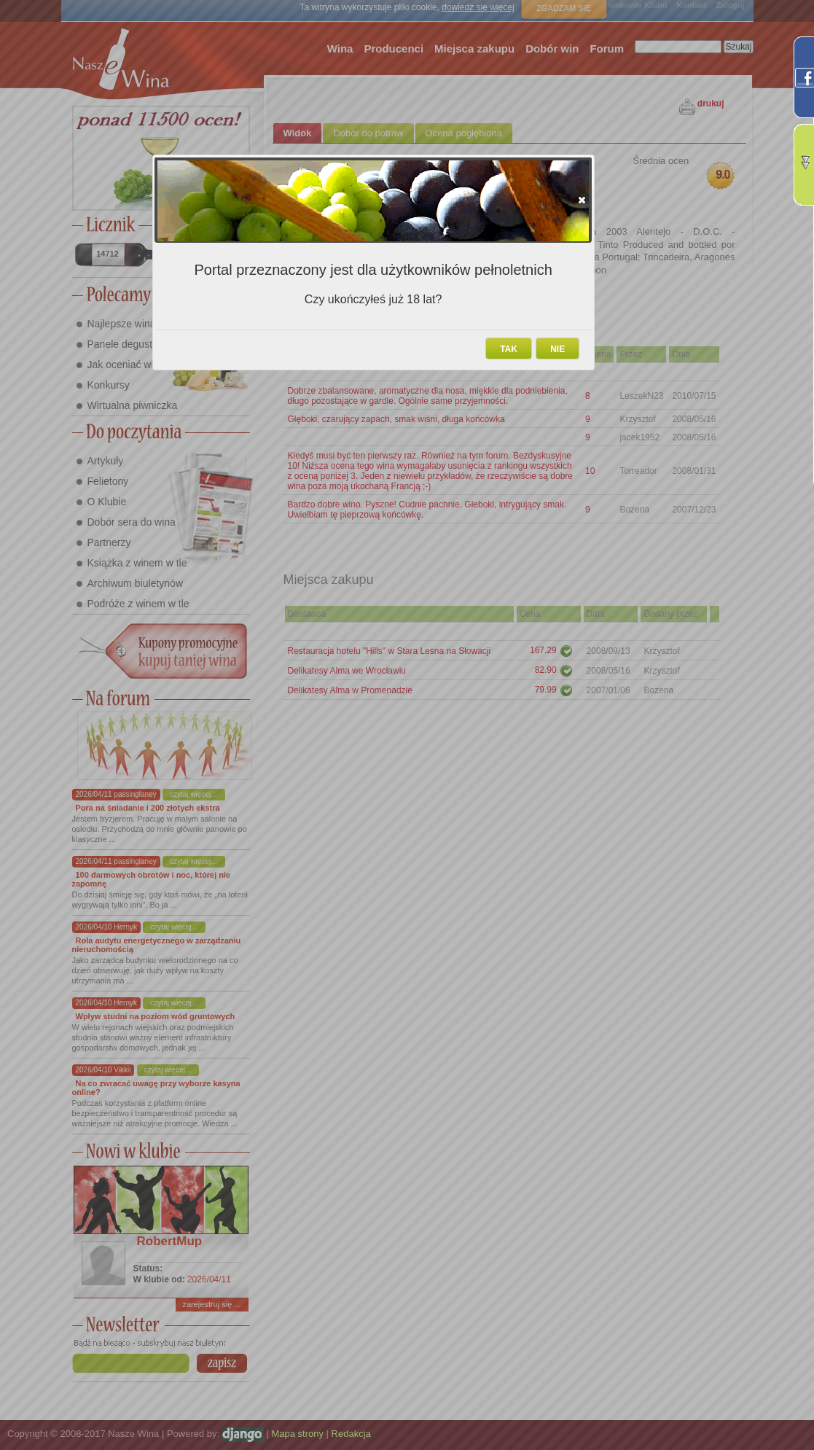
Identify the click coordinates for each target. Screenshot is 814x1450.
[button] (582, 199)
